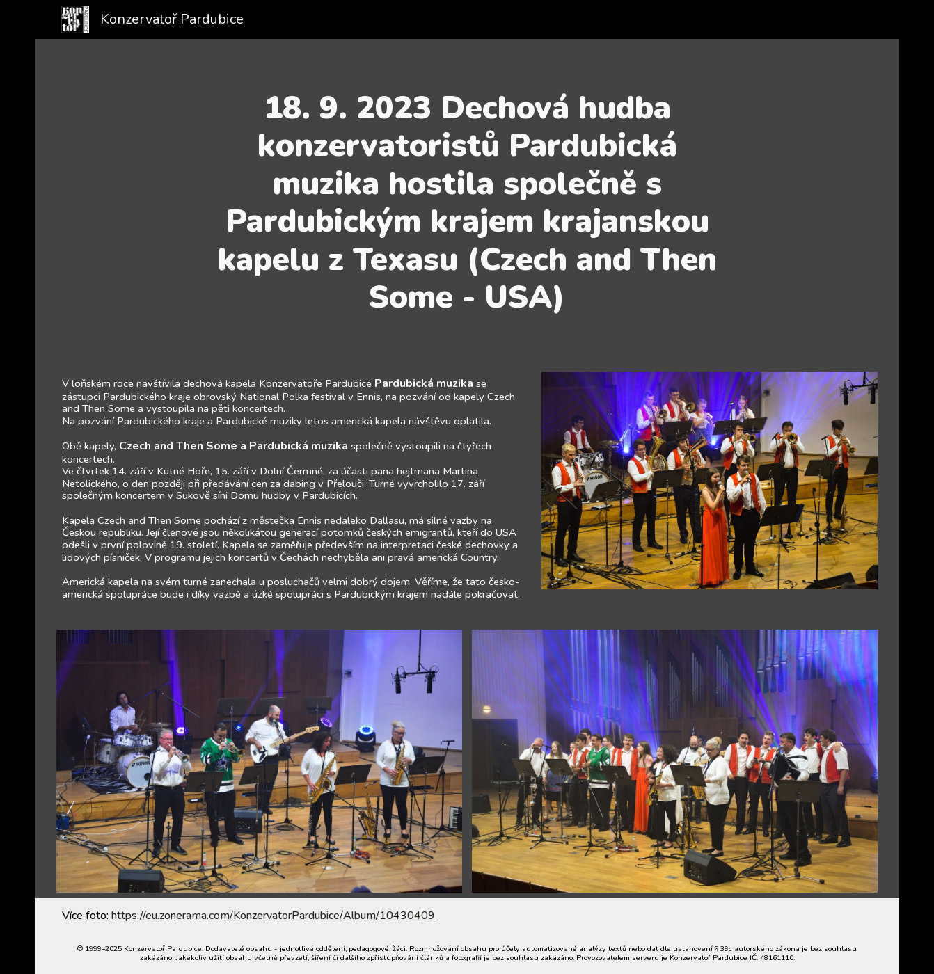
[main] (466, 202)
